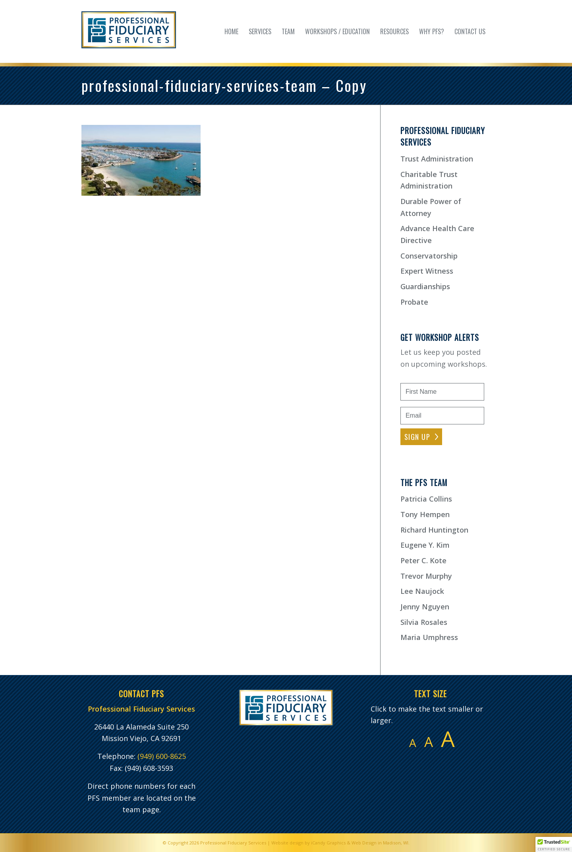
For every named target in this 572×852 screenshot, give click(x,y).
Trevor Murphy (426, 576)
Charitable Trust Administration (429, 180)
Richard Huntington (434, 530)
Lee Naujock (422, 591)
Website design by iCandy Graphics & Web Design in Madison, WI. (340, 843)
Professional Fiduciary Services (233, 843)
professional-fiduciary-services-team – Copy (224, 85)
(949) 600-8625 (161, 756)
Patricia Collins (426, 499)
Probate (414, 302)
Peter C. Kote (423, 560)
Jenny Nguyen (424, 606)
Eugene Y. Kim (425, 545)
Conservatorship (429, 256)
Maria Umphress (429, 637)
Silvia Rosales (423, 622)
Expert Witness (426, 271)
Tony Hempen (425, 514)
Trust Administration (436, 158)
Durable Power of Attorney (430, 207)
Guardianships (425, 286)
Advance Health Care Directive (437, 234)
